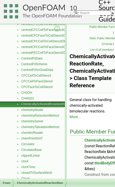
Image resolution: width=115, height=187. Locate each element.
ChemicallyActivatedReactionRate (44, 104)
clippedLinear (30, 155)
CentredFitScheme (34, 64)
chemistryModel (32, 110)
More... (75, 117)
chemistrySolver (32, 121)
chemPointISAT (32, 138)
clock (24, 161)
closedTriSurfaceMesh (36, 173)
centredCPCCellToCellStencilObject (46, 41)
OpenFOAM (44, 7)
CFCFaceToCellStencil (37, 87)
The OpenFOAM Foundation (52, 15)
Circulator (28, 144)
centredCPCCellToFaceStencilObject (46, 47)
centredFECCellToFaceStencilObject (46, 53)
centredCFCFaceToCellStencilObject (46, 35)
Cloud (25, 178)
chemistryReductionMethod (40, 115)
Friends (107, 44)
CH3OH (26, 93)
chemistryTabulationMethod (40, 127)
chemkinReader (32, 133)
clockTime (28, 167)
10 (73, 8)
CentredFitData (31, 58)
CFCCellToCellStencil (36, 75)
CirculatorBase (31, 150)
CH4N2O (27, 98)
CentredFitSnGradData (37, 70)
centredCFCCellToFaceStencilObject (46, 30)
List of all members (102, 49)
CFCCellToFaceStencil (37, 81)
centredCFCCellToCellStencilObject (45, 24)
